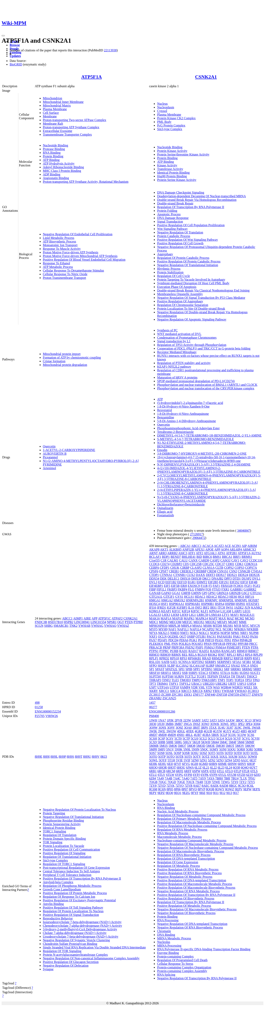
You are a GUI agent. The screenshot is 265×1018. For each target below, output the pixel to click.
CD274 (164, 564)
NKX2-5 (163, 633)
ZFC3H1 (177, 694)
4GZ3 (236, 731)
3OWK (214, 724)
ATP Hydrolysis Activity (59, 163)
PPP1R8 (243, 643)
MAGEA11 (247, 614)
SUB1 (235, 673)
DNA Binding (166, 934)
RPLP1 (153, 658)
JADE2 (239, 607)
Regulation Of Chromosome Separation (182, 305)
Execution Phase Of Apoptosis (176, 286)
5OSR (186, 753)
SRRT (257, 669)
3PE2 (241, 724)
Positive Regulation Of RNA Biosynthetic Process (189, 873)
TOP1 (230, 680)
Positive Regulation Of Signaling (64, 853)
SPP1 (196, 669)
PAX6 (254, 636)
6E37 (253, 760)
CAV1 (235, 560)
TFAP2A (224, 676)
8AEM (224, 785)
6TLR (246, 771)
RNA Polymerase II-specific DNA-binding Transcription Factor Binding (203, 949)
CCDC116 (255, 560)
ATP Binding (51, 160)
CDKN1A (250, 564)
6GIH (194, 764)
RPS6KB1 (194, 658)
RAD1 (183, 651)
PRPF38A (178, 647)
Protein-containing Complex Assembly (182, 971)
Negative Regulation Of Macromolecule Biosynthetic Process (196, 909)
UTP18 (174, 687)
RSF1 (256, 658)
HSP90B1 (207, 604)
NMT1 (184, 633)
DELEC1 (173, 578)
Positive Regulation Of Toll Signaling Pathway (73, 907)
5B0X (215, 735)
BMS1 (217, 556)
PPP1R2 (231, 643)
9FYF (194, 793)
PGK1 (193, 640)
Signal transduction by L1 (173, 341)
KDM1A (154, 611)
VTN (209, 687)
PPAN (208, 643)
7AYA (211, 778)
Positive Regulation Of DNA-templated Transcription (191, 880)
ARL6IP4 (235, 549)
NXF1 (153, 636)
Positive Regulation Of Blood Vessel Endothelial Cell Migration (84, 259)
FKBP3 (172, 589)
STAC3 (203, 673)
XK (255, 687)
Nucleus (162, 103)
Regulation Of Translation (59, 835)
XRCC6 (197, 691)
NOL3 (194, 633)
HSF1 (164, 604)
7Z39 (207, 782)
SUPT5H (155, 676)
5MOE (210, 745)
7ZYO (180, 785)
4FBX (190, 731)
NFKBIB (252, 629)
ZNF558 (221, 694)
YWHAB (84, 625)
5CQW (241, 735)
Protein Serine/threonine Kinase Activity (183, 154)
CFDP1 (164, 567)
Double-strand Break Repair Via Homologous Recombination (196, 199)
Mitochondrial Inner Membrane (63, 102)
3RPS (204, 727)
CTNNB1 (179, 575)
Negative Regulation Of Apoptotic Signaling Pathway (191, 319)
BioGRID (16, 64)
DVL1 (256, 578)
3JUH (160, 724)
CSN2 (233, 571)
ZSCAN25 (169, 698)
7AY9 (202, 778)
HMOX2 (179, 600)
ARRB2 (172, 553)
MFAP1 (222, 622)
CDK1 (239, 564)
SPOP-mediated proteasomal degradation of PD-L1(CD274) (196, 381)
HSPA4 (219, 604)
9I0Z (202, 793)
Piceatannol (50, 457)
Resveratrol (164, 410)
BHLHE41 (189, 556)
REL (185, 654)
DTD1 (237, 578)
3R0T (196, 727)
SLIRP (210, 665)
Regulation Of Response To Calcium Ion (69, 896)
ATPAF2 (117, 618)
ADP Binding (51, 174)
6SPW (196, 771)
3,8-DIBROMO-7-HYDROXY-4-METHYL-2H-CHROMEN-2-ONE (202, 453)
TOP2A (239, 680)
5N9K (179, 749)
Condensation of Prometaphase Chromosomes (187, 337)
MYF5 (153, 629)
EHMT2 (201, 582)
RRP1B (238, 658)
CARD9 (203, 560)
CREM (211, 571)
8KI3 (103, 756)
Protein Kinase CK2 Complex (176, 118)
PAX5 (246, 636)
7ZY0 (234, 782)
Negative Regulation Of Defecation (65, 965)
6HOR (162, 767)
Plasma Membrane (55, 109)
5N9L (187, 749)
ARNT (153, 553)
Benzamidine (165, 417)
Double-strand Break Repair (175, 203)
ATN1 (221, 553)
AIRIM (252, 546)
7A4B (168, 778)
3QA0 (188, 727)
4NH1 (181, 735)
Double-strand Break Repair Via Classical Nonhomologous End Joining (203, 290)
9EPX (256, 789)
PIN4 (235, 640)
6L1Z (198, 767)
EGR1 (192, 582)
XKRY (153, 691)
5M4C (224, 742)
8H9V (96, 756)
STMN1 (214, 673)
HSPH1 (240, 604)
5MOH (220, 745)
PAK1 (237, 636)
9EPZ (161, 793)
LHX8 (175, 614)
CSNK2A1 (206, 76)
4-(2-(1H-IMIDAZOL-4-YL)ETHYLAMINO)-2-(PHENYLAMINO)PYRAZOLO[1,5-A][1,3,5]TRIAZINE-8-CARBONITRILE (208, 469)
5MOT (230, 745)
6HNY (242, 764)
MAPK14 (201, 618)
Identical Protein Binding (173, 172)
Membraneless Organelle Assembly (180, 294)
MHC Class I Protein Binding (62, 170)
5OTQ (170, 756)
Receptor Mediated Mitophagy (176, 352)
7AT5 (193, 778)
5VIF (187, 760)
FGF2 (256, 585)
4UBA (206, 735)
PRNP (167, 647)
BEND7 (176, 556)
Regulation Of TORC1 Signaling (64, 864)
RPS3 (183, 658)
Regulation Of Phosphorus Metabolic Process (72, 885)
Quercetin (49, 446)
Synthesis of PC (167, 330)
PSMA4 (221, 647)
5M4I (240, 742)
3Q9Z (179, 727)
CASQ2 (225, 560)
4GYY (227, 731)
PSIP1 (199, 647)
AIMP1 (78, 618)
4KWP (252, 731)
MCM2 (239, 618)
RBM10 (242, 651)
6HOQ (153, 767)
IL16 (191, 607)
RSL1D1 (154, 662)
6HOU (181, 767)
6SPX (205, 771)
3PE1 (233, 724)
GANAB (154, 593)
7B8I (227, 778)
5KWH (205, 742)
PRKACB (155, 647)
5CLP (223, 735)
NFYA (153, 633)
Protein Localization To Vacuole (63, 846)
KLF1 (204, 611)
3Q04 (256, 724)
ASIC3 (182, 553)
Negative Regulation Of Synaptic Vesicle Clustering (76, 940)
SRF (227, 669)
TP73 (152, 683)
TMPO (196, 680)
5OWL (153, 760)
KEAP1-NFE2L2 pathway (174, 366)
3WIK (153, 731)
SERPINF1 (224, 662)
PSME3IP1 (234, 647)
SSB (185, 673)
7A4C (177, 778)
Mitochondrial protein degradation (65, 364)
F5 (210, 585)
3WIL (161, 731)
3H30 (152, 724)
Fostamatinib (165, 515)
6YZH (241, 774)
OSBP (191, 636)
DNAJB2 (218, 578)
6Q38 (236, 767)
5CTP (186, 738)
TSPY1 (173, 683)
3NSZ (196, 724)
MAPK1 (189, 618)
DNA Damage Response (172, 218)
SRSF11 (166, 673)
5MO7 (182, 745)
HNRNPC (211, 600)
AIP (244, 546)
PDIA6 (183, 640)
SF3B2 (256, 662)
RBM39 (165, 654)
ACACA (207, 546)
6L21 (205, 767)
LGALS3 (155, 614)
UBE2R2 (221, 683)
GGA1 (176, 593)
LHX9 (184, 614)
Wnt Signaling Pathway (172, 228)
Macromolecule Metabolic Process (179, 836)
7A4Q (185, 778)
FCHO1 (238, 585)
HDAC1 (200, 596)
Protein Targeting (54, 813)
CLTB (219, 567)
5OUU (242, 756)
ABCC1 (67, 618)
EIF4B (253, 582)
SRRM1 (235, 669)
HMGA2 (167, 600)
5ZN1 (203, 760)
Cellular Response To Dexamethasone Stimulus (73, 270)
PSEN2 (190, 647)
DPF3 (228, 578)
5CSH (153, 738)
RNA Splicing (166, 974)
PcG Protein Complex (171, 125)
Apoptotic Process (169, 214)
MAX (222, 618)
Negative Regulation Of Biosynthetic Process (186, 913)
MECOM (175, 622)
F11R (204, 585)
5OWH (252, 756)
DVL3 (153, 582)
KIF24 (186, 611)
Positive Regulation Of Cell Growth (180, 243)
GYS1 (179, 596)
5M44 (215, 742)
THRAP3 (155, 680)
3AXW (230, 720)
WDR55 (237, 687)
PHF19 (209, 640)
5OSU (195, 753)
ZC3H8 (166, 694)
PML (167, 643)
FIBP (152, 589)
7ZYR (188, 785)
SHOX (162, 665)
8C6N (162, 789)
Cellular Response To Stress (175, 963)
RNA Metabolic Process (172, 833)
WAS (216, 687)
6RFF (187, 771)
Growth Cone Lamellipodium (62, 889)
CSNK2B (244, 571)
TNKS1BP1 (209, 680)
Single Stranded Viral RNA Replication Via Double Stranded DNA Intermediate (94, 947)
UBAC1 (196, 683)
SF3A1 (236, 662)
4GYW (217, 731)
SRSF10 (154, 673)
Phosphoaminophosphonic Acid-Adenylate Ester (188, 428)
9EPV (238, 789)
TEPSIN (212, 676)
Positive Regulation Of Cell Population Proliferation (191, 225)
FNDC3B (41, 622)
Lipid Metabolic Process (58, 238)
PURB (174, 651)
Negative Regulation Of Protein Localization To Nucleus (79, 809)
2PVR (178, 720)
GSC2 (245, 593)
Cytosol (162, 111)
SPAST (159, 669)
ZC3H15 (154, 694)
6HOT (172, 767)
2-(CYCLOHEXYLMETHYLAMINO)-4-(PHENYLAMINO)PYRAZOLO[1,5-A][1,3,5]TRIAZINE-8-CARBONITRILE (209, 477)
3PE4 (248, 724)
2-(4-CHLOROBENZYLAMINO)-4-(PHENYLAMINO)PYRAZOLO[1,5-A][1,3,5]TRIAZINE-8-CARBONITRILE (207, 484)
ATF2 (199, 553)
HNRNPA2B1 (195, 600)
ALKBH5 (175, 549)
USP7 (152, 687)
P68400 (154, 716)
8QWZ (229, 789)
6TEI (213, 771)
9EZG (186, 793)
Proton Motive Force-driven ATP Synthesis (70, 252)
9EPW (247, 789)
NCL (218, 629)
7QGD (171, 782)
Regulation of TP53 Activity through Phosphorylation (191, 345)
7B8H (219, 778)
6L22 (213, 767)
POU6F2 (197, 643)
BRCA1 (227, 556)
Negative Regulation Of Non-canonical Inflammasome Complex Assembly (91, 958)
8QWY (219, 789)
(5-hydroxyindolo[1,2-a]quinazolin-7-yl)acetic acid (190, 403)
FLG (191, 589)
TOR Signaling (52, 842)
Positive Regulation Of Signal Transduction (71, 914)
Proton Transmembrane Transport (64, 277)
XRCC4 (175, 691)
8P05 (170, 789)
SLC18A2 (182, 665)
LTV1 (226, 614)
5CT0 (178, 738)
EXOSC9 (194, 585)
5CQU (232, 735)
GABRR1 (236, 589)
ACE (228, 546)
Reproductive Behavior (58, 918)
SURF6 (179, 676)
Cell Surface (51, 112)
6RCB (161, 771)
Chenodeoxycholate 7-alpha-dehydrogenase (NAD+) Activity (82, 925)
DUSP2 (246, 578)
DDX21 (232, 575)
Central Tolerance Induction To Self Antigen (71, 871)
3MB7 (178, 724)
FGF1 (248, 585)
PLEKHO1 (156, 643)
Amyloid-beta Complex (58, 882)
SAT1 (173, 662)
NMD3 (174, 633)
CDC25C (208, 564)
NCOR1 (228, 629)
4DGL (181, 731)
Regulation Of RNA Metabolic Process (182, 829)
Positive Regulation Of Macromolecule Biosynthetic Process (196, 887)
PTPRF (138, 622)
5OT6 (220, 753)
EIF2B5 (213, 582)
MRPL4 (186, 625)
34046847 (243, 530)
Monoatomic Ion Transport (60, 245)
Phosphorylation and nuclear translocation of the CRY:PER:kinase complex (205, 388)
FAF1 (216, 585)
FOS (208, 589)
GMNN (196, 593)
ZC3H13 (253, 691)
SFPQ (153, 665)
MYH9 (162, 629)
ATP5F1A (91, 76)
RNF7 (222, 654)
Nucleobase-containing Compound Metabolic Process (191, 840)
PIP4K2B (246, 640)
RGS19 (202, 654)
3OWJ (205, 724)
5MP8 (153, 749)
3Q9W (153, 727)
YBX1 (217, 691)
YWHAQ (110, 625)
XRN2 (207, 691)
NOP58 (225, 633)
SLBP (171, 665)
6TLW (170, 774)
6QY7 (253, 767)
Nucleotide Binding (55, 145)
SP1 (151, 669)
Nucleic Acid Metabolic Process (177, 811)
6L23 (221, 767)
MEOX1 (198, 622)
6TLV (161, 774)
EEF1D (182, 582)
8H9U (87, 756)
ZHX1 (188, 694)
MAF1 (234, 614)
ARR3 (162, 553)
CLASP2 (196, 567)
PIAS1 (219, 640)
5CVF (237, 738)
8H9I (46, 756)
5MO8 (191, 745)
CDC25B (196, 564)
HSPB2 (68, 622)
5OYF (163, 760)
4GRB (199, 731)
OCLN (162, 636)
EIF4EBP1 (156, 585)
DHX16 (185, 578)
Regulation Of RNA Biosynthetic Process (184, 855)
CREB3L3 (186, 571)
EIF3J (244, 582)
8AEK (215, 785)
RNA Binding (52, 152)
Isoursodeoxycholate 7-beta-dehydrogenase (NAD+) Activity (82, 922)
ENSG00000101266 (162, 711)
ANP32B (188, 549)
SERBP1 (210, 662)
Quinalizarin (165, 508)
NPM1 (235, 633)
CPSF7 (163, 571)
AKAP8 (154, 549)
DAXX (200, 575)
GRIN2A (222, 593)
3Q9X (162, 727)
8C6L (250, 785)
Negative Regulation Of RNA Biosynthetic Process (190, 927)
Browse (15, 45)
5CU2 (203, 738)
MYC (245, 625)
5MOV (239, 745)
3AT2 (205, 720)
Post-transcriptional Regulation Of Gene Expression (76, 867)
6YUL (222, 774)
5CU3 (211, 738)
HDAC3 (223, 596)
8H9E (38, 756)
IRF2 (206, 607)
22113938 (110, 50)
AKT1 (164, 549)
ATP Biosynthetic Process (59, 241)
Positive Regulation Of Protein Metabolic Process (75, 893)
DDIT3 (210, 575)
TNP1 (221, 680)
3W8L (247, 727)
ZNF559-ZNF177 (239, 694)
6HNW (232, 764)
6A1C (245, 760)
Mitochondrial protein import (62, 354)
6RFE (179, 771)
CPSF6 (153, 571)
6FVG (186, 764)
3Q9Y (171, 727)
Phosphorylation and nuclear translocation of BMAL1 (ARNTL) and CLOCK (207, 384)
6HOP (251, 764)
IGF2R (171, 607)
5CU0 (194, 738)
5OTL (254, 753)
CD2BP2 (176, 564)
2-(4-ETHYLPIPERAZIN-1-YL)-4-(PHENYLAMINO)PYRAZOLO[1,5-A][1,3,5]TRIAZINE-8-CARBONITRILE (206, 491)
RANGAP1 (228, 651)
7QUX (190, 782)
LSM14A (215, 614)
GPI (204, 593)
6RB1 (152, 771)
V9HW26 (51, 716)
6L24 (228, 767)
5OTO (153, 756)
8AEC (206, 785)
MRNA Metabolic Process (174, 938)
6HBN (213, 764)
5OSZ (203, 753)
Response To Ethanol (56, 263)
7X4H (199, 782)
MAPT (213, 618)
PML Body (164, 121)
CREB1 (174, 571)
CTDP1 (154, 575)
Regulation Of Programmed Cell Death (182, 960)
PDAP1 (162, 640)
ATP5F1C (104, 618)
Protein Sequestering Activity (62, 824)
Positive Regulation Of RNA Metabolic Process (187, 869)
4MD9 (171, 735)
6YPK (205, 774)
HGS (241, 596)
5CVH (255, 738)
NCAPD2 (208, 629)
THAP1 (241, 676)
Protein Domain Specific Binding (64, 838)
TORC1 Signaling (54, 831)
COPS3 (239, 567)
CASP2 (215, 560)
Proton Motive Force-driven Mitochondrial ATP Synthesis (80, 256)
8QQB (210, 789)
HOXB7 (253, 600)
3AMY (196, 720)
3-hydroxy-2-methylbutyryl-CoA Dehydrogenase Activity (80, 929)
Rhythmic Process (168, 268)
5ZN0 (195, 760)
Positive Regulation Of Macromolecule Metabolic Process (194, 884)
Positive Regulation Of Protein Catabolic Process (188, 261)
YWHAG (97, 625)
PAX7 (153, 640)
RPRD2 (164, 658)
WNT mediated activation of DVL (179, 334)
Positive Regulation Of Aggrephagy (180, 301)
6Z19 (249, 774)
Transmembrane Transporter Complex (67, 134)
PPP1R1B (219, 643)
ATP (160, 399)
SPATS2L (171, 669)
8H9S (70, 756)
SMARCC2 (222, 665)
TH (233, 676)
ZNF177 (198, 694)
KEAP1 (166, 611)
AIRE (87, 618)
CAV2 (244, 560)
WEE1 (247, 687)
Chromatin (164, 931)
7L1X (243, 778)
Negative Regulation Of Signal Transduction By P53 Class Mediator (201, 297)
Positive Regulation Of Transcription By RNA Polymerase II (82, 878)
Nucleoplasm (165, 107)
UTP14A (163, 687)
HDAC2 (211, 596)
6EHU (162, 764)
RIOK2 (212, 654)
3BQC (239, 720)
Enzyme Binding (168, 953)
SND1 (254, 665)
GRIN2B (235, 593)
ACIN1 (236, 546)
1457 (152, 702)
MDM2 (163, 622)
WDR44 (226, 687)
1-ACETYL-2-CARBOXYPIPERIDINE (69, 450)
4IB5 (243, 731)
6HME (222, 764)
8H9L (54, 756)
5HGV (187, 742)
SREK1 (218, 669)
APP (95, 618)
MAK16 (154, 618)
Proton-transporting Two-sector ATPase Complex (74, 120)
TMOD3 (185, 680)
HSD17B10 (55, 622)
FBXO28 (227, 585)
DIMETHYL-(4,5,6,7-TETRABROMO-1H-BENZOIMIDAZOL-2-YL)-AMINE (209, 435)
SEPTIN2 (197, 662)
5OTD (229, 753)
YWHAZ (123, 625)
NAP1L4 (195, 629)
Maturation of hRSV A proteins (177, 377)
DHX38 (196, 578)
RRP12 (228, 658)
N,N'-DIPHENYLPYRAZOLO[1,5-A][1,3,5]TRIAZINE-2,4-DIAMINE (204, 464)
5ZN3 (220, 760)
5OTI (246, 753)
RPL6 (248, 654)
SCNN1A (184, 662)
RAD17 (193, 651)
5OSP (177, 753)
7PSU (251, 778)
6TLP (237, 771)
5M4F (232, 742)
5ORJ (249, 749)
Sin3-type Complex (169, 129)
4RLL (189, 735)
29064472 (198, 538)
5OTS (188, 756)
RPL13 (231, 654)
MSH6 (207, 625)
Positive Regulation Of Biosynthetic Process (185, 898)
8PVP (201, 789)
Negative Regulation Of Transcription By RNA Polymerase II (196, 978)
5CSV (170, 738)
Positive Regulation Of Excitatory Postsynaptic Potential (79, 900)
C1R (163, 560)
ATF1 (191, 553)
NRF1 (244, 633)
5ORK (258, 749)
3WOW (171, 731)
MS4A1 (197, 625)
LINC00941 (82, 622)
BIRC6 (207, 556)
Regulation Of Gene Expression (177, 862)
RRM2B (217, 658)
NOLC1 (204, 633)
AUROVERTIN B (55, 453)
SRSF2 (176, 673)
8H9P (62, 756)
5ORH (241, 749)
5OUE (214, 756)
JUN (247, 607)
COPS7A (251, 567)
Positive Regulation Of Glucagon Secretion (71, 962)
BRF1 (237, 556)
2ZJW (187, 720)
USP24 (251, 683)
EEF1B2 (170, 582)
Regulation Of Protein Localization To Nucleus (73, 911)
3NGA (187, 724)
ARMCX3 (249, 549)
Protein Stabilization (170, 272)
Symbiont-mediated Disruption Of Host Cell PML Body (193, 283)
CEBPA (154, 567)
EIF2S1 (224, 582)
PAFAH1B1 (224, 636)
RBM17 (253, 651)
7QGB (153, 782)
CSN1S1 (222, 571)
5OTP (162, 756)
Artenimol (49, 468)
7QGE (181, 782)
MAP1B (177, 618)
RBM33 (154, 654)
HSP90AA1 (176, 604)
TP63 (256, 680)
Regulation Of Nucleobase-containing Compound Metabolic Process (201, 815)
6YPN (214, 774)
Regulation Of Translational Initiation (67, 856)
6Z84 (152, 778)
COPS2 (229, 567)
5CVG (246, 738)
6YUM (231, 774)
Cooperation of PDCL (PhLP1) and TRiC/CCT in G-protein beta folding (203, 348)
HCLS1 (189, 596)
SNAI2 (235, 665)
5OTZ (206, 756)
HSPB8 (230, 604)
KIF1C (176, 611)
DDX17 (221, 575)
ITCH (221, 607)
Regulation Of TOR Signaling (62, 951)
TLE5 (175, 680)
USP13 (241, 683)
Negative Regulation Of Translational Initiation (187, 265)
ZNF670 (257, 694)
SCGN (39, 625)
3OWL (224, 724)
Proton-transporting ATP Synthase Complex (71, 127)
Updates (15, 56)
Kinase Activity (167, 165)
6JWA (190, 767)
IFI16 (152, 607)
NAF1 (172, 629)
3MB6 (169, 724)
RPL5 (240, 654)
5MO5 (163, 745)
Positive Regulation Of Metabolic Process (184, 905)
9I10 (209, 793)
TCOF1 (201, 676)
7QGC (162, 782)
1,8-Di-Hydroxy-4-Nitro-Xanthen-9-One (183, 406)
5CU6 (228, 738)
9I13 (229, 793)
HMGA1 (154, 600)
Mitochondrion (52, 98)
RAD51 (204, 651)
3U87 (229, 727)
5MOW (250, 745)
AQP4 (225, 549)
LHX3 (166, 614)
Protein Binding (53, 156)
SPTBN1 (207, 669)
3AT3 (213, 720)
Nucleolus (163, 942)
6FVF (177, 764)
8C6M (153, 789)
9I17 (236, 793)
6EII (170, 764)
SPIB (189, 669)
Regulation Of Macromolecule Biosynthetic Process (190, 851)
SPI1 (181, 669)
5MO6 (172, 745)
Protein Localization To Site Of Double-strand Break (191, 308)
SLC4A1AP (197, 665)
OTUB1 (200, 636)
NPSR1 (112, 622)
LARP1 (237, 611)
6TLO (229, 771)
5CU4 (220, 738)
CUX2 (191, 575)
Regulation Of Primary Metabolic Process (184, 818)
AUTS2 (256, 553)
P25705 (40, 716)
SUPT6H (168, 676)
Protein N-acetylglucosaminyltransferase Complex (75, 954)
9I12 (222, 793)
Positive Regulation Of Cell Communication (71, 849)
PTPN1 (153, 651)
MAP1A (166, 618)
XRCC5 (186, 691)
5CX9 (153, 742)
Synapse (48, 969)
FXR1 (225, 589)
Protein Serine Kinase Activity (176, 180)
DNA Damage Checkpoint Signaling (180, 192)
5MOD (200, 745)
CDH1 (230, 564)
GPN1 (212, 593)
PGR (201, 640)
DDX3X (254, 575)
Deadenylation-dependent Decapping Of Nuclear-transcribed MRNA (201, 196)
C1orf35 (154, 560)
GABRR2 (249, 589)
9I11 (216, 793)
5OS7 (152, 753)
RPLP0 (258, 654)
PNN (175, 643)
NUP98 (254, 633)
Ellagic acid (164, 511)
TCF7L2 (190, 676)
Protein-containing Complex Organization (184, 967)
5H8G (178, 742)
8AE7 (197, 785)
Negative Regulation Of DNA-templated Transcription (192, 924)
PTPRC (164, 651)
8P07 (184, 789)
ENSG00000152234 (48, 711)
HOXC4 (154, 604)
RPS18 (174, 658)
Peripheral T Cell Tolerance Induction (67, 875)
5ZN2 (211, 760)
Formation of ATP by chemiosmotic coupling (72, 357)
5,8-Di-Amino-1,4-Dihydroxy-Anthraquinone (186, 421)
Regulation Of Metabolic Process (178, 866)
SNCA (245, 665)
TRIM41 (162, 683)
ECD (161, 582)
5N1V (170, 749)
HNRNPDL (226, 600)
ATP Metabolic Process (58, 267)
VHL (201, 687)
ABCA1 (185, 546)
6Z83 (257, 774)
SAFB (165, 662)
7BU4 (234, 778)
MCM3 (249, 618)
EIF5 (167, 585)
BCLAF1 (155, 556)
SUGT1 (255, 673)
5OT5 (211, 753)
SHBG (48, 625)
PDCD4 (173, 640)
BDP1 (166, 556)
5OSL (169, 753)
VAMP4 (185, 687)
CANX (193, 560)
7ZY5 (251, 782)
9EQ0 (169, 793)
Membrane (50, 116)
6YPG (179, 774)
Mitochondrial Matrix (57, 105)
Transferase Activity (170, 169)
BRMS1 (247, 556)
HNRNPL (241, 600)
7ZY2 (243, 782)
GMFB (185, 593)
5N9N (195, 749)
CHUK (174, 567)
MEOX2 (210, 622)
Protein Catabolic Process (173, 236)
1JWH (153, 720)
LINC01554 (98, 622)
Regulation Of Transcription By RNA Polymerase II (190, 207)
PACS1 (211, 636)
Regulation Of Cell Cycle (173, 276)
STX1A (225, 673)
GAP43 (166, 593)
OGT (120, 622)
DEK (163, 578)
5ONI (222, 749)
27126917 (196, 534)
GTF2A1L (155, 596)
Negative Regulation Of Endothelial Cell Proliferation (77, 234)
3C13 (248, 720)
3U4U (221, 727)
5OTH (238, 753)
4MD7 (153, 735)
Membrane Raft (53, 123)
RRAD (206, 658)
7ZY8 (152, 785)
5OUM (232, 756)
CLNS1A (208, 567)
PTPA (254, 647)
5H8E (170, 742)
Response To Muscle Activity (62, 248)
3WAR (256, 727)
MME (243, 622)
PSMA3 (209, 647)
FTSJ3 (216, 589)
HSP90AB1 (192, 604)
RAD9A (215, 651)
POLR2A (185, 643)
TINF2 (166, 680)
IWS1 (229, 607)
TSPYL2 (184, 683)
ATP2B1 (231, 553)
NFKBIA (240, 629)
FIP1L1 (161, 589)
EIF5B (175, 585)
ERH (183, 585)
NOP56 (215, 633)
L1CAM (225, 611)
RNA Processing (167, 920)
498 (37, 702)
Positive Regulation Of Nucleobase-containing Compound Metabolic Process (207, 826)
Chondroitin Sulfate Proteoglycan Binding (70, 943)
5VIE (179, 760)
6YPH (188, 774)
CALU (183, 560)
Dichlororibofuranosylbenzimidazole (180, 504)
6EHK (153, 764)
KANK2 (256, 607)
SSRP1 (192, 673)
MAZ (230, 618)
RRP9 (248, 658)
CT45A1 (256, 571)
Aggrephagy (165, 254)
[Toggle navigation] (3, 35)
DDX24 (243, 575)
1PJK (170, 720)
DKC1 (206, 578)
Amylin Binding (53, 904)
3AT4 (221, 720)
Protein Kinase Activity (172, 151)
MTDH (217, 625)
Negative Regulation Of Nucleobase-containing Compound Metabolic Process (207, 847)
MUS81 (228, 625)
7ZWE (216, 782)
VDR (194, 687)
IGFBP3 (182, 607)
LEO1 (247, 611)
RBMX (176, 654)
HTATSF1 (252, 604)
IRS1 (213, 607)
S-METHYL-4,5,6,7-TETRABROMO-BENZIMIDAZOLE (195, 439)
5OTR (180, 756)
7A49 (160, 778)
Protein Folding (167, 210)
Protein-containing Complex (175, 956)
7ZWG (225, 782)
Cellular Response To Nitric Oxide (65, 274)
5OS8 (160, 753)
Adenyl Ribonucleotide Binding (63, 167)
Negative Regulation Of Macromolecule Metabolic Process (195, 844)
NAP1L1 (183, 629)
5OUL (223, 756)
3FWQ (256, 720)
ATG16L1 (210, 553)
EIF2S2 (234, 582)
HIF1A (249, 596)
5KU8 (196, 742)
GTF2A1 (256, 593)
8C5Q (242, 785)
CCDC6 (154, 564)
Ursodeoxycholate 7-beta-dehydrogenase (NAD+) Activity (80, 936)
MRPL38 (174, 625)
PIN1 (227, 640)
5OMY (213, 749)
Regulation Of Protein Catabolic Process (183, 257)
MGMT (233, 622)
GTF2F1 (168, 596)
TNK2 (73, 625)
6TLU (153, 774)
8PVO (193, 789)
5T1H (171, 760)
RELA (192, 654)
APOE (209, 549)
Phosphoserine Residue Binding (63, 820)
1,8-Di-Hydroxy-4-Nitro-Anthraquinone (183, 413)
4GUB (208, 731)
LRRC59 (202, 614)
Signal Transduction (170, 221)
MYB (237, 625)
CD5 (186, 564)
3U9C (238, 727)
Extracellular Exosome (57, 131)
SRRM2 (247, 669)
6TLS (254, 771)
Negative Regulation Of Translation (180, 232)
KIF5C (195, 611)
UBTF (232, 683)
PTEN (129, 622)
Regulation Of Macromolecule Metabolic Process (189, 822)
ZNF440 (209, 694)
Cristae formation (54, 361)
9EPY (153, 793)
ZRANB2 (155, 698)
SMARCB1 (61, 625)
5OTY (197, 756)
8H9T (78, 756)
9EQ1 (177, 793)
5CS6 (250, 735)
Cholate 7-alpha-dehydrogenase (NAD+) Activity (75, 933)
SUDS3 (244, 673)
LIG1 (192, 614)
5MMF (249, 742)
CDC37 (220, 564)
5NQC (204, 749)
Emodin (162, 450)
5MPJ (161, 749)
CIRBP (184, 567)
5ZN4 (228, 760)
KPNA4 (214, 611)
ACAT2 (219, 546)
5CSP (161, 738)
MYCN (255, 625)
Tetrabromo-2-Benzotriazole (175, 432)
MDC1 (153, 622)
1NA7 (162, 720)
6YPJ (196, 774)
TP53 (248, 680)
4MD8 (162, 735)
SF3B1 (246, 662)
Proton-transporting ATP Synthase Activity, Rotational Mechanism (85, 181)
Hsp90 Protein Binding (172, 176)
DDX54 (154, 578)
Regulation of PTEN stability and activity (184, 363)
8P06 (177, 789)
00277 (153, 707)
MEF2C (187, 622)
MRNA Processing (169, 945)
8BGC (233, 785)
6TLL (220, 771)
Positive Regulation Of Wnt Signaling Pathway (187, 239)
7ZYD (161, 785)
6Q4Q (245, 767)
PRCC (253, 643)
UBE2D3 (209, 683)
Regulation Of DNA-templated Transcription (186, 858)
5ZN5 (236, 760)
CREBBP (200, 571)
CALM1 (172, 560)
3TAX (213, 727)
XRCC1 (164, 691)
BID (199, 556)
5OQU (231, 749)
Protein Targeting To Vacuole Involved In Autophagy (191, 279)
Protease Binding (54, 149)
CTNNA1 (166, 575)
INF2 (198, 607)
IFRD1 (161, 607)
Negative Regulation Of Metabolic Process (184, 876)
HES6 (233, 596)
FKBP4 (182, 589)
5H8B (161, 742)
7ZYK (170, 785)
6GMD (203, 764)
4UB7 (197, 735)
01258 (39, 707)
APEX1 (200, 549)
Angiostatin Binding (56, 178)
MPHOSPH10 (158, 625)
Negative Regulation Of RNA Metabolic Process (188, 891)
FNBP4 (200, 589)
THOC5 (252, 676)
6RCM (170, 771)
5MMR (153, 745)
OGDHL (173, 636)
